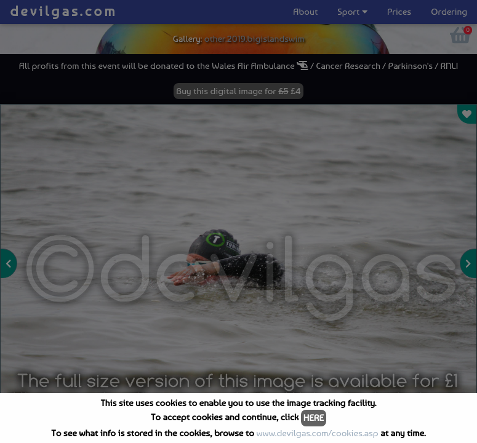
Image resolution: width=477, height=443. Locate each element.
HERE (313, 417)
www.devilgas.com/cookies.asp (317, 433)
